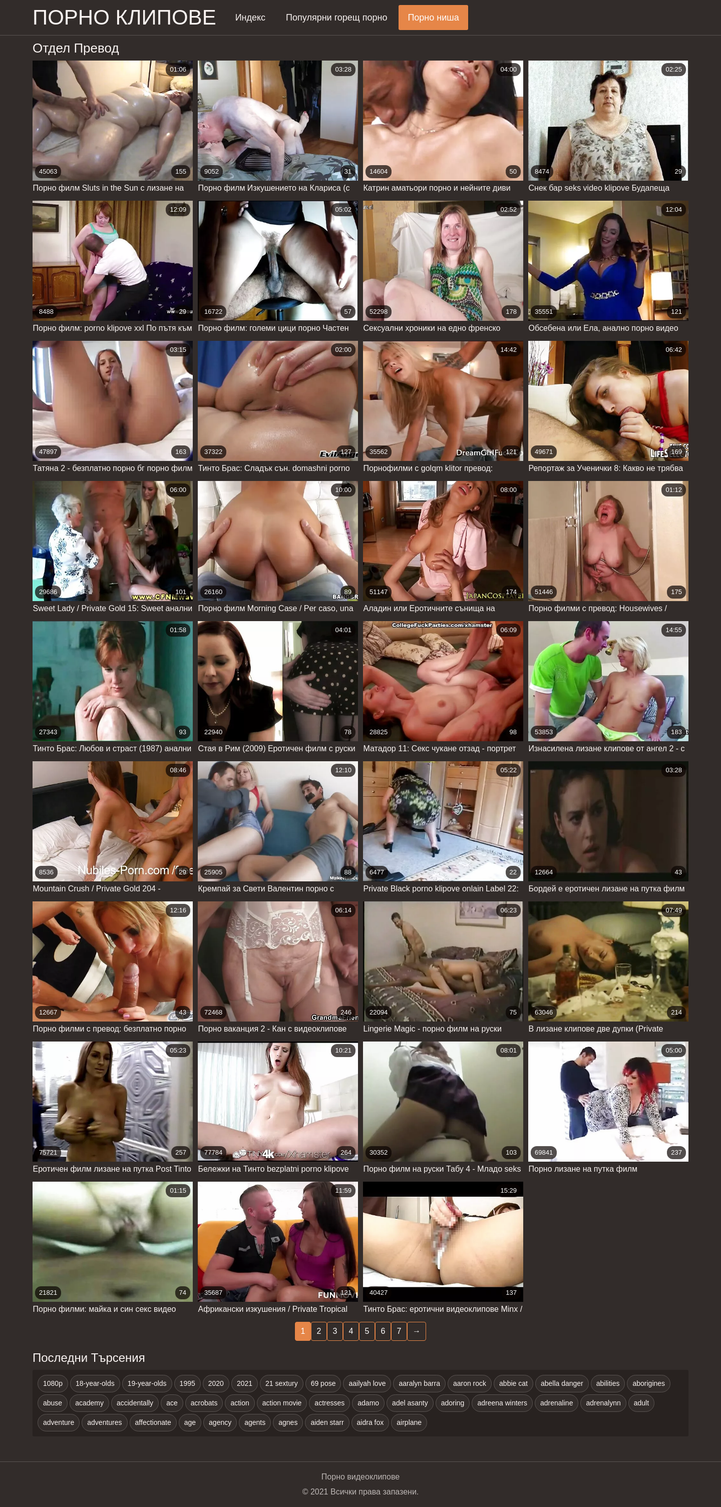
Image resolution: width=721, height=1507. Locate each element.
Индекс (250, 18)
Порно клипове (124, 17)
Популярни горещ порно (336, 18)
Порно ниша (433, 18)
